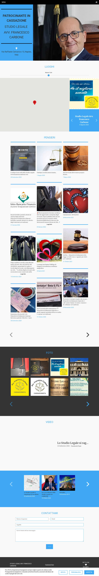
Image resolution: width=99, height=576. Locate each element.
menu (4, 2)
